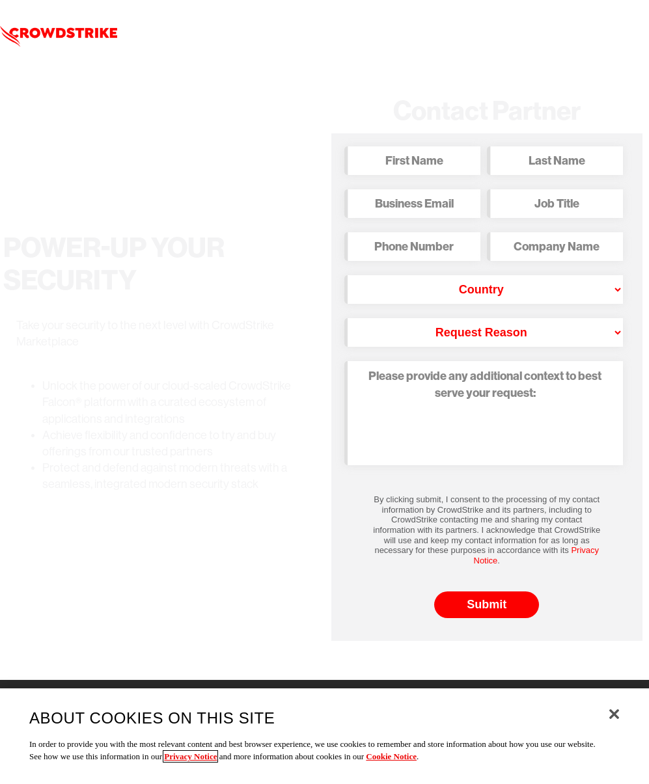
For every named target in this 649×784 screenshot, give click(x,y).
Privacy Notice (190, 756)
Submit (486, 604)
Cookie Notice (391, 756)
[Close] (614, 714)
